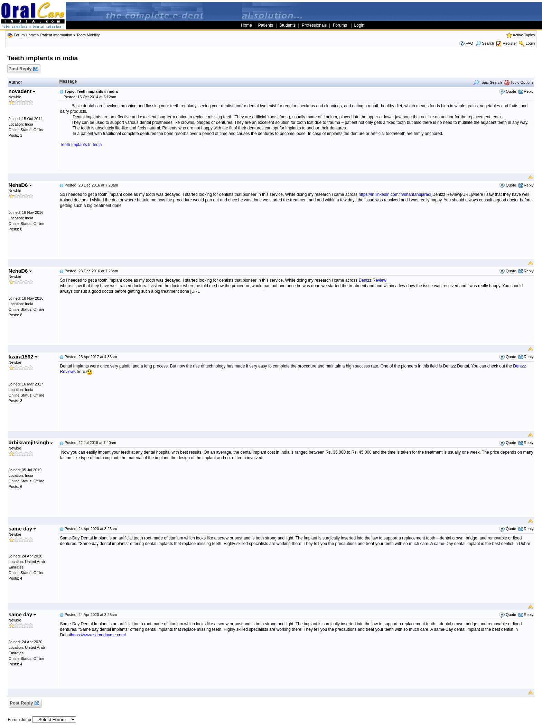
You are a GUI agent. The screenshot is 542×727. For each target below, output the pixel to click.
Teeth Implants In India (81, 144)
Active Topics (524, 35)
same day (22, 528)
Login (530, 43)
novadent (22, 91)
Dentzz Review (372, 280)
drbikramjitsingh (31, 442)
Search (484, 43)
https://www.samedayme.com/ (98, 635)
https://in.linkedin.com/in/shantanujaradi (394, 194)
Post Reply (22, 69)
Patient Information (56, 35)
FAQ (469, 43)
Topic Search (487, 82)
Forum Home (25, 35)
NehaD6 (20, 185)
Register (510, 43)
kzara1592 (23, 357)
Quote (511, 91)
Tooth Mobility (88, 35)
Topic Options (519, 82)
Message (68, 81)
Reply (528, 91)
